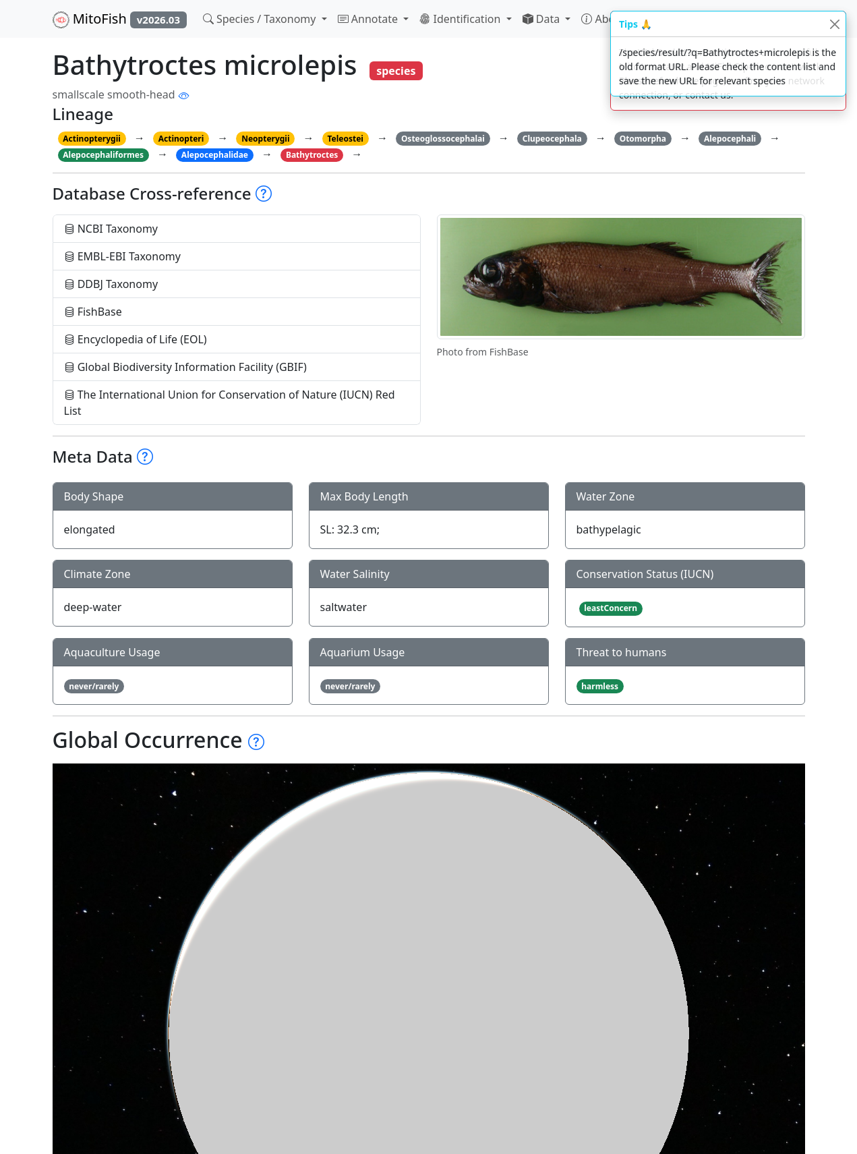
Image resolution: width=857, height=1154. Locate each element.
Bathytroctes (312, 155)
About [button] (604, 18)
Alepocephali (730, 138)
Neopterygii (265, 138)
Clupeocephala (552, 138)
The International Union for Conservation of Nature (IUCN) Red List (229, 402)
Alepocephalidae (214, 155)
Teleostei (345, 138)
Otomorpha (643, 138)
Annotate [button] (369, 18)
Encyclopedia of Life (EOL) (135, 339)
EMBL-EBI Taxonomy (122, 256)
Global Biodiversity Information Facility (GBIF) (185, 366)
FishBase (93, 311)
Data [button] (543, 18)
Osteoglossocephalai (443, 138)
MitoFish (120, 18)
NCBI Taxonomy (111, 228)
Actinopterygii (92, 138)
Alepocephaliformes (103, 155)
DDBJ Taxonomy (111, 284)
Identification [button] (461, 18)
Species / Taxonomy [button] (261, 18)
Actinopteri (181, 138)
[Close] (834, 24)
